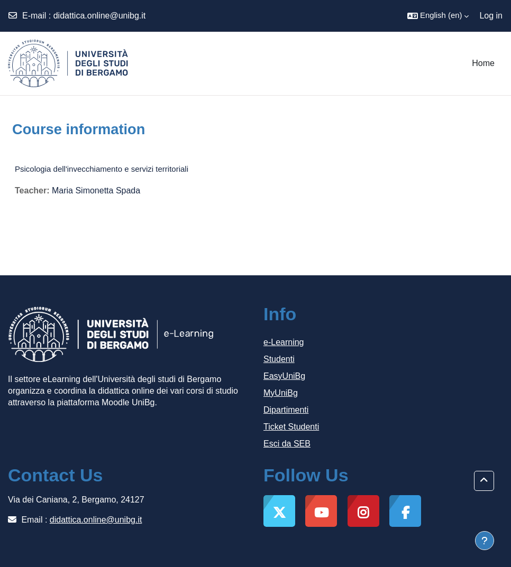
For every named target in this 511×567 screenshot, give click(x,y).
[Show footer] (484, 540)
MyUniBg (280, 392)
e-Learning (283, 342)
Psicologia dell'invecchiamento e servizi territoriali (101, 168)
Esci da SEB (287, 443)
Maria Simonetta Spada (96, 190)
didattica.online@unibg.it (99, 15)
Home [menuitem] (483, 63)
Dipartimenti (285, 409)
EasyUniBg (284, 375)
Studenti (279, 359)
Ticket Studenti (291, 426)
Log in (491, 15)
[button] (438, 16)
